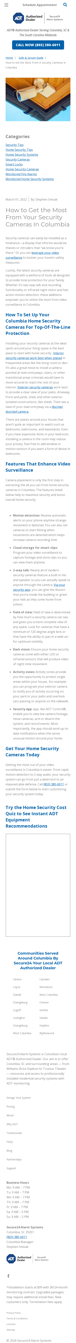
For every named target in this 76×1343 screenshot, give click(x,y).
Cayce (16, 987)
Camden (44, 979)
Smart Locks (14, 164)
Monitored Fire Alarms (21, 174)
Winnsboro (46, 987)
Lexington (19, 1018)
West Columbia (48, 994)
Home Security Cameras (22, 169)
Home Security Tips (19, 150)
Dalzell (17, 994)
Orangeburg (20, 1002)
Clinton (17, 979)
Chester (44, 1002)
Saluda (43, 1018)
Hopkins (44, 1025)
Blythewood (46, 1033)
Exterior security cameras (35, 387)
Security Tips (15, 145)
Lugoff (17, 1010)
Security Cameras (18, 159)
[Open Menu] (6, 5)
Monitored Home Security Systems (30, 179)
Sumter (43, 1010)
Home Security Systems (22, 155)
